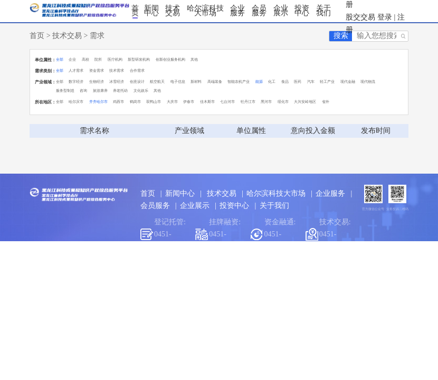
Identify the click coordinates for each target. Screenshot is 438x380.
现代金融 (347, 81)
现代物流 (367, 81)
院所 (98, 59)
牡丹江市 (248, 101)
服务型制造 (65, 90)
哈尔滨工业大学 (309, 267)
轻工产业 (327, 81)
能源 (259, 81)
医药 (297, 81)
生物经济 (96, 81)
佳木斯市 (207, 101)
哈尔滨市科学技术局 (178, 267)
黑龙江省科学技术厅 (102, 267)
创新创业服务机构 (170, 59)
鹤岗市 (135, 101)
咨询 (83, 90)
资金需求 (96, 70)
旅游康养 (100, 90)
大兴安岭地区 (305, 101)
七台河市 (227, 101)
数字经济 (76, 81)
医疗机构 (115, 59)
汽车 (311, 81)
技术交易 (172, 10)
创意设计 (137, 81)
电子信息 (177, 81)
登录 (384, 17)
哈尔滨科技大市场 (205, 10)
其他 (194, 59)
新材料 (196, 81)
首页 (135, 10)
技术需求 (116, 70)
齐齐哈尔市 (98, 101)
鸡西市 (118, 101)
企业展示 (280, 10)
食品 (285, 81)
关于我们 (323, 10)
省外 (325, 101)
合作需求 (137, 70)
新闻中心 (151, 10)
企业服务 (237, 10)
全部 (59, 59)
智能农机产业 (238, 81)
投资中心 (301, 10)
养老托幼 (120, 90)
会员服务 (259, 10)
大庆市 (172, 101)
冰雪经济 (116, 81)
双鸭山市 (153, 101)
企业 (72, 59)
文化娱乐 (141, 90)
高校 (85, 59)
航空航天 (157, 81)
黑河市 (266, 101)
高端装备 (214, 81)
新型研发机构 (139, 59)
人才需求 (76, 70)
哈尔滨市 (76, 101)
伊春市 (188, 101)
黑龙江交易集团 (247, 267)
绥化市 (283, 101)
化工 (271, 81)
